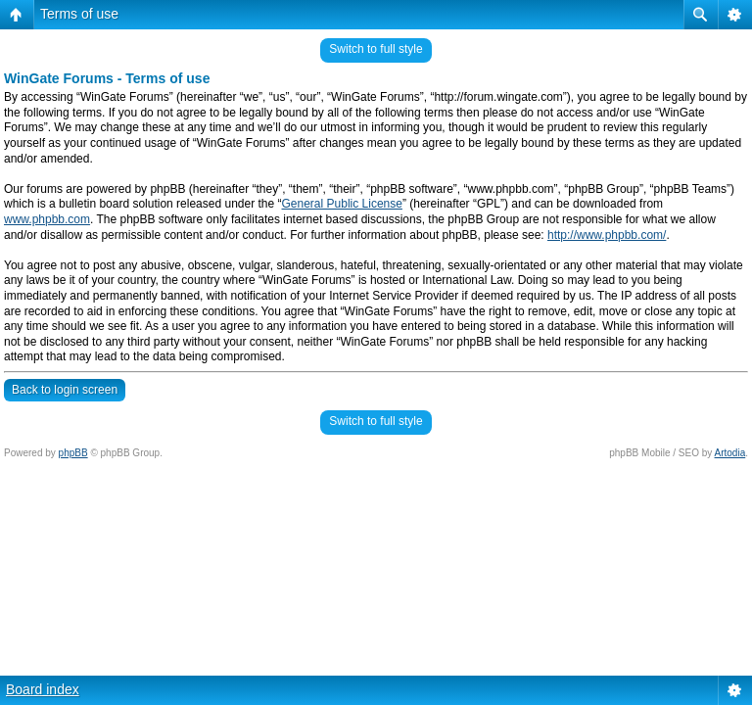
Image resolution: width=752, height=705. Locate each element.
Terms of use (79, 14)
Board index (42, 689)
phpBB (73, 452)
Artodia (730, 452)
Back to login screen (65, 390)
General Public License (342, 204)
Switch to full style (375, 49)
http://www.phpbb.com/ (606, 235)
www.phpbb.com (47, 219)
